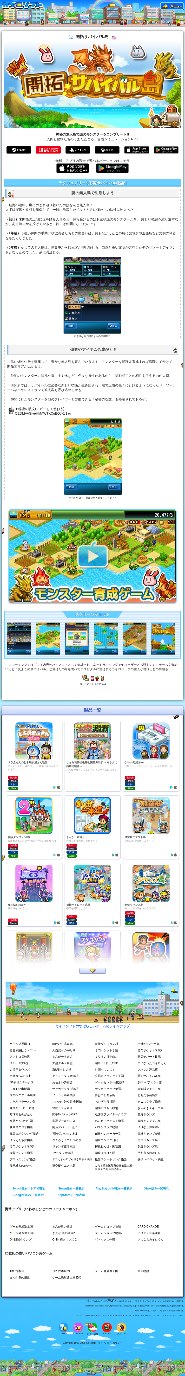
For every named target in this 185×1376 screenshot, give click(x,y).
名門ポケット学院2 (150, 1050)
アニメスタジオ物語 (65, 1076)
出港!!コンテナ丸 (148, 1044)
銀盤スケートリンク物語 (111, 1159)
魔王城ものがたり (21, 1165)
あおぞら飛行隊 (105, 1101)
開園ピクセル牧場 (106, 1108)
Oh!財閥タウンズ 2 (64, 1239)
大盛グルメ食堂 (62, 1063)
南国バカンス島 (148, 1140)
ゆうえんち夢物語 (21, 1140)
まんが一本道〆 (62, 1056)
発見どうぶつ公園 (21, 1121)
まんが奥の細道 (62, 1226)
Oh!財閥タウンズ (21, 1239)
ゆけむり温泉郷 (62, 1044)
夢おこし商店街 (105, 1095)
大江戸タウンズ (20, 1069)
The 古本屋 (17, 1271)
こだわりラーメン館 (23, 1101)
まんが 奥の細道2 (63, 1233)
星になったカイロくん (152, 1063)
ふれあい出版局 (20, 1089)
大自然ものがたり (63, 1050)
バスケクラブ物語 (106, 1127)
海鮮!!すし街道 (61, 1069)
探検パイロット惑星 (151, 1159)
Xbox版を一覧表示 (156, 1188)
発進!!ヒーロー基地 (22, 1108)
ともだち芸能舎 (148, 1095)
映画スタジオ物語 (21, 1127)
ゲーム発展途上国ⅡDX (66, 1277)
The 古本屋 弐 (61, 1271)
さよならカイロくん (151, 1239)
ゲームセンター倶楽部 (109, 1082)
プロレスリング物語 (23, 1159)
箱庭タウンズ (146, 1114)
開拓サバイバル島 (149, 1076)
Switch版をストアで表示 (28, 1188)
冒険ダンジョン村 (106, 1044)
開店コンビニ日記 (106, 1140)
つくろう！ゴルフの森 (66, 1140)
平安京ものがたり (149, 1153)
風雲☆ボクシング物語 (24, 1133)
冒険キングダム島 (149, 1121)
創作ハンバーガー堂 (108, 1133)
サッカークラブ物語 (65, 1089)
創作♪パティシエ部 (150, 1082)
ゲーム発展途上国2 (22, 1233)
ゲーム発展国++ (20, 1044)
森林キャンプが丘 (149, 1133)
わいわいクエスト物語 (109, 1121)
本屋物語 (143, 1271)
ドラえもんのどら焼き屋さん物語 (72, 1159)
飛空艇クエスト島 (63, 1165)
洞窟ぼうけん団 (105, 1153)
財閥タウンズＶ (105, 1069)
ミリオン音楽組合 (149, 1233)
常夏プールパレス (63, 1121)
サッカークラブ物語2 (109, 1089)
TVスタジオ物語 (62, 1153)
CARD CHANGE (148, 1226)
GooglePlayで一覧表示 (28, 1195)
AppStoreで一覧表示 (71, 1195)
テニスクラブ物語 (149, 1101)
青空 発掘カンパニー (23, 1050)
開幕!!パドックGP (106, 1063)
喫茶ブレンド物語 (21, 1153)
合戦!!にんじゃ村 (21, 1076)
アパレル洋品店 (148, 1069)
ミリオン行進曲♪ (106, 1056)
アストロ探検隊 (20, 1056)
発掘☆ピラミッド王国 (109, 1076)
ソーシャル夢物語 (63, 1095)
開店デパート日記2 (64, 1127)
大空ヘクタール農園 (23, 1095)
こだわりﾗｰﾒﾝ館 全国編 (67, 1101)
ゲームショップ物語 (108, 1226)
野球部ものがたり (21, 1114)
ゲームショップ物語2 (109, 1233)
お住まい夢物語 (62, 1082)
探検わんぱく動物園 (108, 1146)
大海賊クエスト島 (149, 1089)
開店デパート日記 (149, 1056)
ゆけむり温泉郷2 (148, 1127)
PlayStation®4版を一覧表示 (113, 1188)
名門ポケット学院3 (22, 1146)
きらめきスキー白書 (151, 1108)
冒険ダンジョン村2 (64, 1133)
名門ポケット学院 (106, 1050)
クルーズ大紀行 (20, 1063)
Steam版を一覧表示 (71, 1188)
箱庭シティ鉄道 (62, 1108)
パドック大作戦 (105, 1239)
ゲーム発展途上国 (21, 1226)
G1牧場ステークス (22, 1082)
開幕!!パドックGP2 (64, 1114)
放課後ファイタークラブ (111, 1114)
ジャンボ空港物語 (63, 1146)
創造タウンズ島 (148, 1146)
